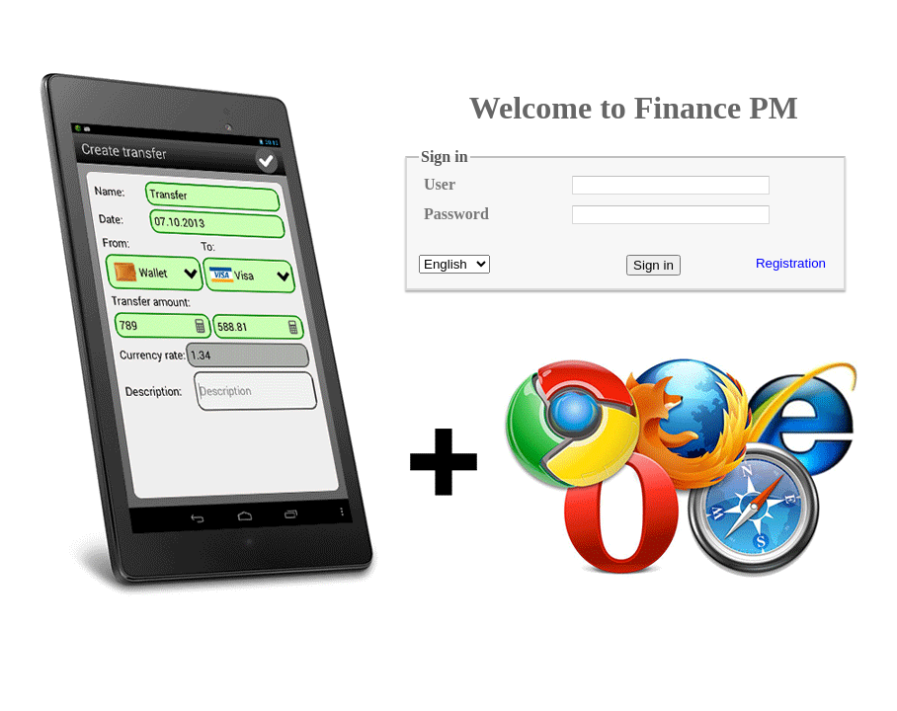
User (439, 184)
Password (456, 213)
